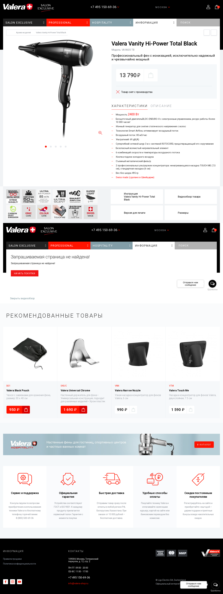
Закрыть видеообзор (22, 298)
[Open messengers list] (215, 585)
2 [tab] (54, 147)
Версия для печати (134, 212)
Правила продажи (12, 559)
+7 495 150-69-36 (79, 577)
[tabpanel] (55, 88)
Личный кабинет (208, 7)
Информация (155, 22)
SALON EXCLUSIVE (25, 22)
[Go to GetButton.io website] (216, 591)
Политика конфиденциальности (19, 563)
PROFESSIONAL (68, 22)
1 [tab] (49, 147)
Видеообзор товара (189, 196)
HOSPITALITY (111, 22)
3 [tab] (59, 147)
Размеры (183, 212)
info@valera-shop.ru (78, 583)
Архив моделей (23, 32)
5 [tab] (66, 147)
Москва (162, 7)
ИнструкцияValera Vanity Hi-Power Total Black (139, 196)
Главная (9, 32)
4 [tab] (64, 147)
